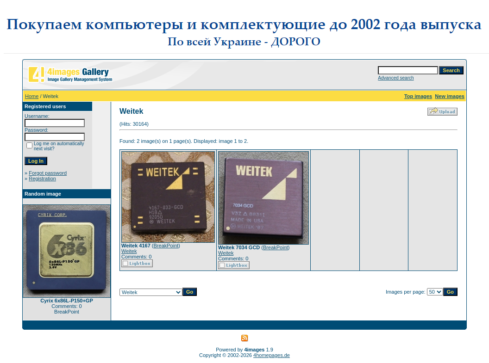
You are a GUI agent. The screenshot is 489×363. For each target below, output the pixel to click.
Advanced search (396, 77)
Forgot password (48, 173)
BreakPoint (166, 245)
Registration (42, 178)
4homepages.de (271, 355)
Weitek (129, 251)
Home (31, 96)
